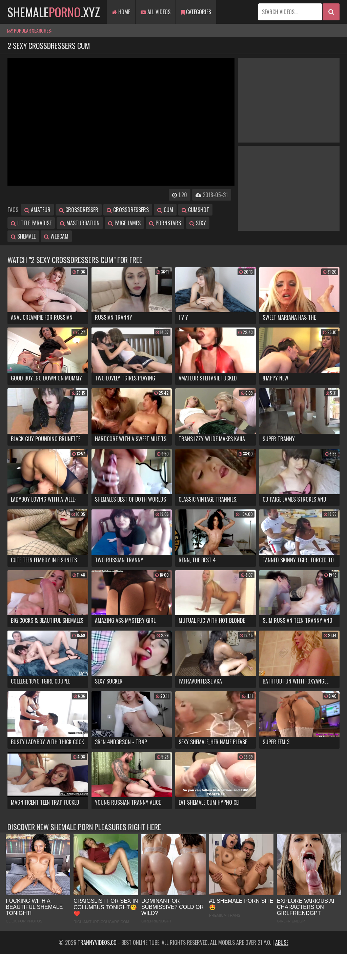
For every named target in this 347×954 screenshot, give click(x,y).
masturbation (80, 223)
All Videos (155, 12)
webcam (56, 236)
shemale (23, 236)
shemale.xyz (53, 12)
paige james (124, 223)
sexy (197, 223)
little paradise (31, 223)
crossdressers (128, 210)
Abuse (281, 942)
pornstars (165, 223)
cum (165, 210)
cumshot (195, 210)
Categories (196, 12)
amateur (37, 210)
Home (121, 12)
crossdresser (78, 210)
